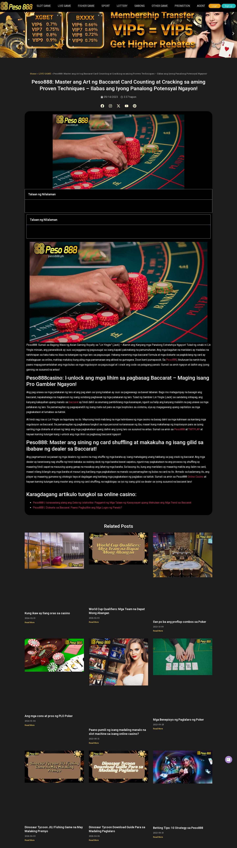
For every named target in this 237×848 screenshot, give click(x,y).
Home (33, 73)
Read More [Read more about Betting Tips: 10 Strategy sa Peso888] (158, 836)
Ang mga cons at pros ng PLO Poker (49, 715)
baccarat (74, 401)
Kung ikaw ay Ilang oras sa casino (47, 612)
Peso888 (171, 359)
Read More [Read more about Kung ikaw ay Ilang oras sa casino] (30, 622)
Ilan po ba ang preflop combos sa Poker (179, 621)
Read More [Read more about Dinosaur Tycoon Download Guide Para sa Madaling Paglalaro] (94, 839)
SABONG (139, 5)
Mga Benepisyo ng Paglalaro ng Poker (178, 719)
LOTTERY (122, 5)
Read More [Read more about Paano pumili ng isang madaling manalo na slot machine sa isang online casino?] (94, 742)
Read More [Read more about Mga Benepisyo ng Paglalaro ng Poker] (158, 728)
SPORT (106, 5)
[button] (4, 33)
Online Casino (195, 476)
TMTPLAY (194, 428)
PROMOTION (182, 5)
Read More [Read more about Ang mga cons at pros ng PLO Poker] (30, 724)
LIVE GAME (64, 5)
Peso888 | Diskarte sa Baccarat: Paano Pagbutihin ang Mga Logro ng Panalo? (77, 506)
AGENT (201, 5)
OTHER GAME (160, 5)
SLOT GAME (44, 5)
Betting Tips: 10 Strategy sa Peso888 (178, 827)
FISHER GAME (86, 5)
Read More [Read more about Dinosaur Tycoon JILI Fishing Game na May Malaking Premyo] (30, 839)
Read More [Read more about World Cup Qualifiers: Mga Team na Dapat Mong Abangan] (94, 621)
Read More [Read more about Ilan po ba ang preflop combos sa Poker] (158, 630)
